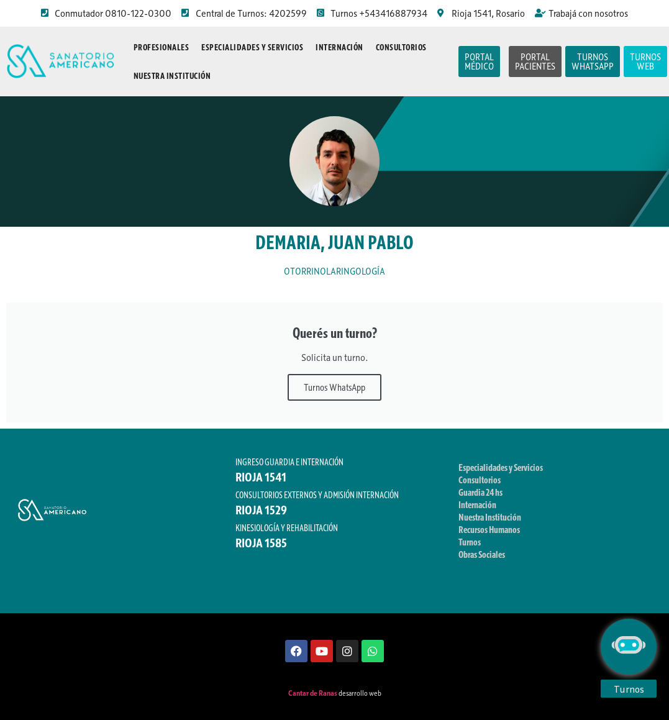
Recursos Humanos (489, 529)
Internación (339, 47)
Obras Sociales (481, 554)
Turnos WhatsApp (334, 387)
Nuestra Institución (172, 75)
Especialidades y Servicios (252, 47)
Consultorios (401, 47)
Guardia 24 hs (480, 492)
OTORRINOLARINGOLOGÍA (334, 271)
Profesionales (161, 47)
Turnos (469, 541)
